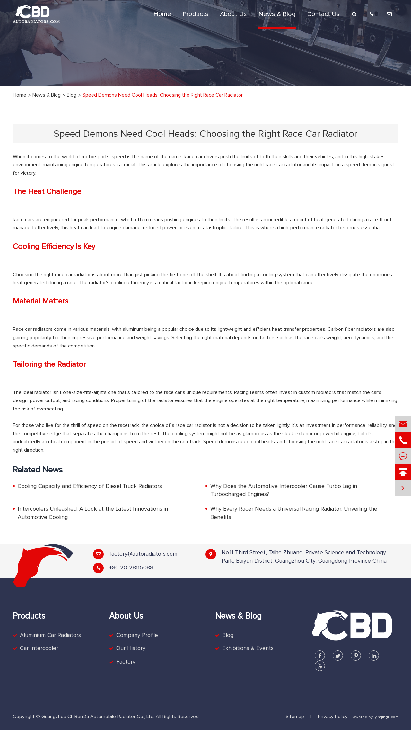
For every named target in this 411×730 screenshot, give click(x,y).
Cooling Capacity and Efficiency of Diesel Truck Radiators (90, 486)
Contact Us (323, 14)
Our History (130, 648)
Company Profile (137, 635)
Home (162, 14)
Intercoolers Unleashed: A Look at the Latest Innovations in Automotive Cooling (93, 513)
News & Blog (277, 14)
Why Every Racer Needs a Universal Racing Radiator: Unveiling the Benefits (293, 513)
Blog (71, 95)
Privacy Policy (333, 716)
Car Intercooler (39, 648)
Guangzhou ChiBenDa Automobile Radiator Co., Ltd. (97, 716)
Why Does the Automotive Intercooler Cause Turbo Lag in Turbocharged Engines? (283, 490)
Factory (126, 662)
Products (195, 14)
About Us (233, 14)
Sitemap (295, 716)
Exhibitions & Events (248, 648)
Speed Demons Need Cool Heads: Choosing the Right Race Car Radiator (163, 95)
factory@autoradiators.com (143, 554)
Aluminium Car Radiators (50, 635)
